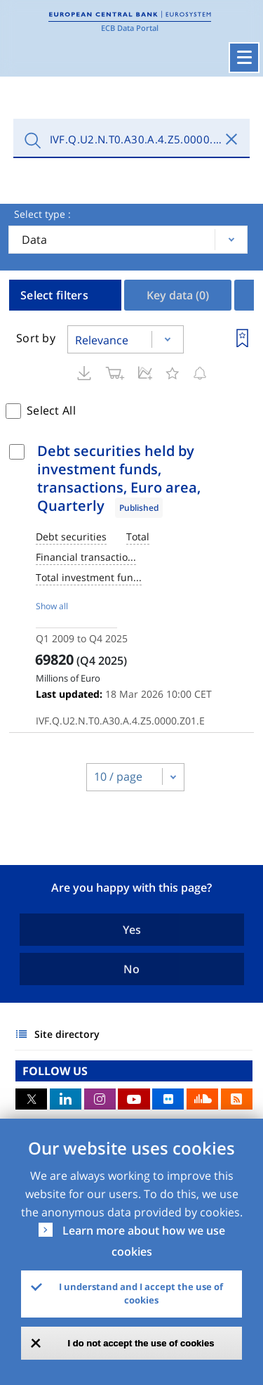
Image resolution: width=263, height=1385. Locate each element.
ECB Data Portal (130, 27)
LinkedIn (65, 1099)
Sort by (35, 338)
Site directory (67, 1034)
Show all (52, 606)
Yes (132, 929)
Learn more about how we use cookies (143, 1241)
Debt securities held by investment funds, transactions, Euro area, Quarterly (119, 478)
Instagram (100, 1099)
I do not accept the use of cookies (141, 1343)
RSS (236, 1099)
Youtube (133, 1099)
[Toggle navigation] (244, 58)
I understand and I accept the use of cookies (141, 1293)
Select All (51, 410)
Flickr (168, 1099)
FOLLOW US (55, 1071)
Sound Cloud (202, 1099)
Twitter (31, 1099)
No (131, 969)
